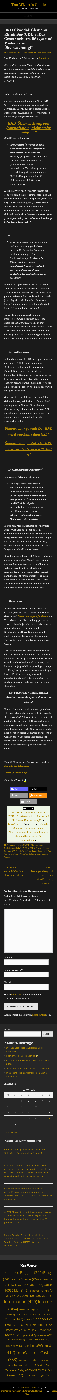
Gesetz (38, 848)
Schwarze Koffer (44, 851)
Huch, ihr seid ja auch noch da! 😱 (22, 1055)
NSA (13, 851)
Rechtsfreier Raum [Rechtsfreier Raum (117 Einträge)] (21, 1330)
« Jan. (6, 1132)
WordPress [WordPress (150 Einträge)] (40, 1370)
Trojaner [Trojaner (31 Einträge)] (22, 1360)
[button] (19, 789)
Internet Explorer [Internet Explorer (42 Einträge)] (27, 1309)
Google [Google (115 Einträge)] (44, 1296)
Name (8, 957)
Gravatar (16, 994)
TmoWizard (28, 53)
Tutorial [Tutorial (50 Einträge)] (33, 1360)
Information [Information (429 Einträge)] (20, 1301)
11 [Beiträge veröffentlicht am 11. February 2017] (42, 1106)
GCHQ (32, 848)
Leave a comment (44, 53)
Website (8, 982)
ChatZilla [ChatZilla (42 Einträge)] (15, 1285)
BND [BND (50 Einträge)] (16, 1279)
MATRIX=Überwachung (32, 845)
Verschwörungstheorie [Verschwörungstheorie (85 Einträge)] (23, 1365)
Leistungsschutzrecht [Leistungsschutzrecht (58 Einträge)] (19, 1314)
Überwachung (42, 854)
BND (27, 848)
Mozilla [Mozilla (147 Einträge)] (14, 1319)
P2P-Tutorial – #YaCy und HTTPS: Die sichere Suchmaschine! (26, 1242)
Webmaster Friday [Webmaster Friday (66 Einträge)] (17, 1370)
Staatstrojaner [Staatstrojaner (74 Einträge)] (18, 1339)
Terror (6, 854)
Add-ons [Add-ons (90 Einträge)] (12, 1273)
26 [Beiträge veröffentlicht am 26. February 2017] (49, 1118)
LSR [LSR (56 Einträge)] (46, 1314)
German (8, 1149)
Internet (7, 851)
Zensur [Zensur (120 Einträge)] (15, 1375)
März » (14, 1132)
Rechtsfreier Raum (29, 851)
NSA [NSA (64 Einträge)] (28, 1319)
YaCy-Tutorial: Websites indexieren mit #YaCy (27, 1068)
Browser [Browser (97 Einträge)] (29, 1279)
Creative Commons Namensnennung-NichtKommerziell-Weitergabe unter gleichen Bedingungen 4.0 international (29, 832)
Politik (18, 851)
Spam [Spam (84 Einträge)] (27, 1335)
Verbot (7, 857)
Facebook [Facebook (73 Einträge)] (36, 1290)
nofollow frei (39, 1014)
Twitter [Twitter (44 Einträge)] (44, 1360)
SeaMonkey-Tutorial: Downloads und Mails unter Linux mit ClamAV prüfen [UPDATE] (25, 1219)
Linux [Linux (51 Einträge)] (36, 1314)
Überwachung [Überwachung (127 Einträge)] (37, 1375)
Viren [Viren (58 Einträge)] (44, 1365)
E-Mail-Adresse (13, 969)
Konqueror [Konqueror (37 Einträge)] (43, 1310)
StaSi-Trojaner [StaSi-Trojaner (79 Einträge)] (39, 1339)
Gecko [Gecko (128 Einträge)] (27, 1296)
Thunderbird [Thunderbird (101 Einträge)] (17, 1346)
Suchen (7, 1029)
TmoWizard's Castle (28, 4)
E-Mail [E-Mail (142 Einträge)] (19, 1290)
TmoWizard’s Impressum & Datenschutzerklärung (21, 1391)
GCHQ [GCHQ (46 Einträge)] (14, 1296)
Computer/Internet (14, 845)
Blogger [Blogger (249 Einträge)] (31, 1272)
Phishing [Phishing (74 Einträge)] (18, 1325)
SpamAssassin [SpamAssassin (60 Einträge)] (43, 1335)
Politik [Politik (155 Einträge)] (44, 1325)
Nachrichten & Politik (12, 848)
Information (47, 848)
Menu (30, 16)
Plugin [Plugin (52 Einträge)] (31, 1325)
